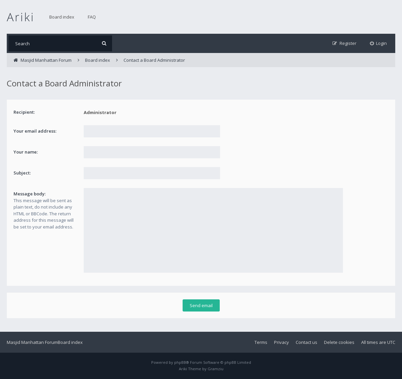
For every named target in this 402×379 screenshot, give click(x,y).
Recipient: (24, 112)
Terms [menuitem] (260, 342)
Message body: (30, 194)
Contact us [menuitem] (306, 342)
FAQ (92, 17)
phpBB (180, 362)
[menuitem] (378, 43)
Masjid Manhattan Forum (32, 342)
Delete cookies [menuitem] (339, 342)
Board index (61, 17)
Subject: (22, 173)
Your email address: (35, 131)
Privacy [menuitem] (281, 342)
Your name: (26, 152)
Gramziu (215, 368)
